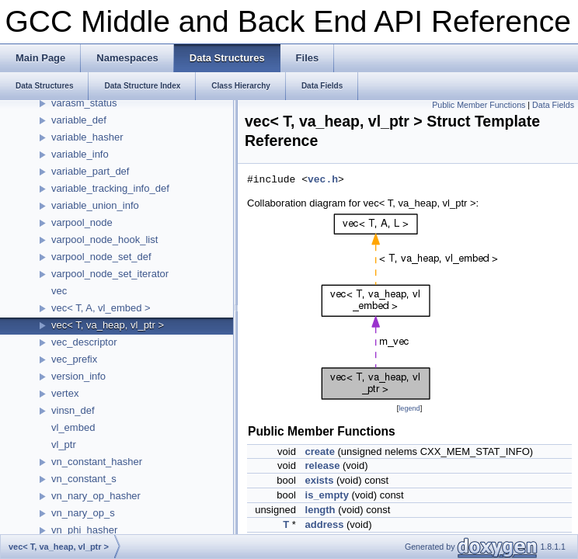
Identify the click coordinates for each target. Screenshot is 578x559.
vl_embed (73, 427)
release (322, 465)
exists (319, 480)
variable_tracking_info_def (110, 188)
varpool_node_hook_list (104, 239)
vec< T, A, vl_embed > (101, 308)
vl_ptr (63, 444)
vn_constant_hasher (96, 461)
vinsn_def (73, 410)
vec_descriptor (84, 342)
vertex (64, 393)
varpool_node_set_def (101, 256)
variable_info (80, 154)
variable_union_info (95, 205)
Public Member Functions (478, 104)
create (320, 451)
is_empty (327, 495)
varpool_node (82, 222)
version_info (78, 376)
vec (59, 291)
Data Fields (553, 104)
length (320, 510)
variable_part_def (90, 171)
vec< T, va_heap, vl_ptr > (107, 325)
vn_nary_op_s (83, 513)
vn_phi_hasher (84, 530)
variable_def (78, 120)
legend (409, 408)
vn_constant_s (84, 478)
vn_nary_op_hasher (96, 496)
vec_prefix (74, 359)
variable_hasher (87, 137)
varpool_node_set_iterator (110, 274)
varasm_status (84, 103)
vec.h (323, 180)
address (324, 524)
